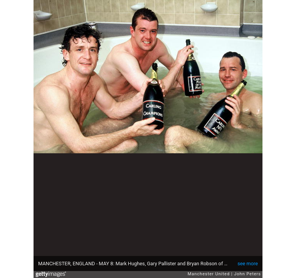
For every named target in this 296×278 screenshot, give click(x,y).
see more (247, 263)
